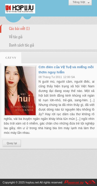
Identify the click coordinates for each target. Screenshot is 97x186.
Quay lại (12, 143)
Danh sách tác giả (21, 45)
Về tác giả (16, 36)
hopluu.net (32, 182)
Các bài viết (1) (19, 28)
